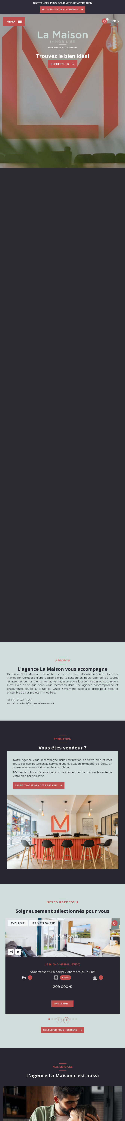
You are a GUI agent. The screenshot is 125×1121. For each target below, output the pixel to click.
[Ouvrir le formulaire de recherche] (62, 64)
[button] (66, 1020)
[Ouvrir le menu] (14, 21)
